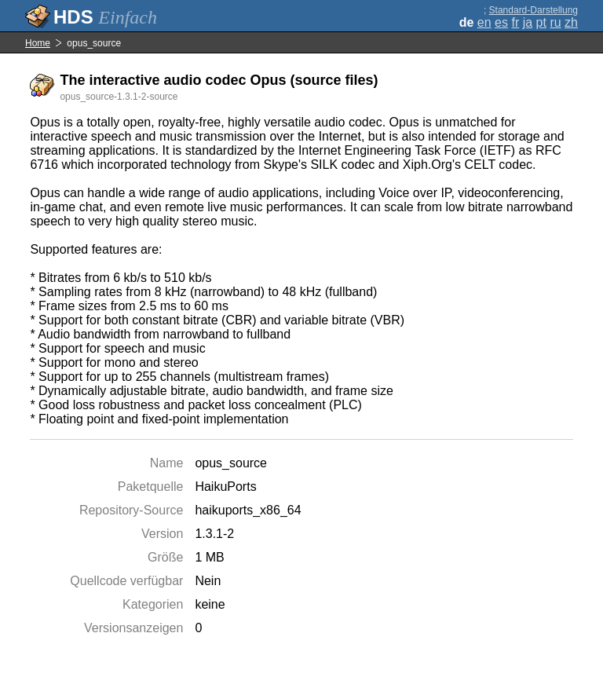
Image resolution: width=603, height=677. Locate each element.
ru (555, 22)
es (501, 22)
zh (571, 22)
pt (541, 22)
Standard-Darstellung (533, 10)
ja (527, 22)
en (484, 22)
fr (515, 22)
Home (37, 43)
